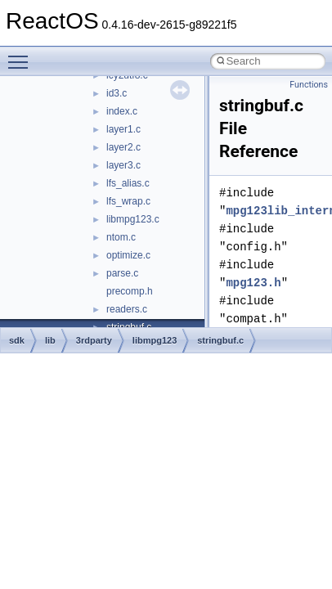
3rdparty (94, 340)
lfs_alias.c (128, 183)
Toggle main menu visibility (22, 55)
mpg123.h (253, 282)
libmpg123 (154, 340)
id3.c (116, 93)
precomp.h (129, 291)
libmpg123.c (132, 219)
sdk (17, 340)
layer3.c (123, 165)
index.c (121, 111)
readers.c (126, 309)
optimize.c (128, 255)
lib (50, 340)
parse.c (122, 273)
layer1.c (123, 129)
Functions (308, 84)
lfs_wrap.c (128, 201)
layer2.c (123, 147)
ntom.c (121, 237)
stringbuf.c (220, 340)
